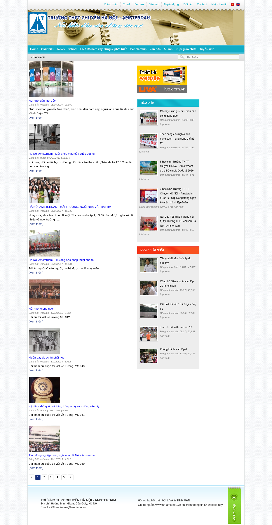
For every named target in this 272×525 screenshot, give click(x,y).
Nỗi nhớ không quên (41, 308)
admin (174, 290)
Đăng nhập (111, 4)
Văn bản (155, 49)
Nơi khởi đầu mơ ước (42, 100)
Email (126, 4)
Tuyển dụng (171, 4)
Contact (202, 4)
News (61, 49)
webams (176, 120)
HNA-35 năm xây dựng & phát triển (103, 49)
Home (34, 49)
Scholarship (138, 49)
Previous (31, 478)
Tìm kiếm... (193, 57)
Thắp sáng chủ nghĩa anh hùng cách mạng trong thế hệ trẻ (177, 139)
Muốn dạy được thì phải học (46, 357)
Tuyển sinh (206, 49)
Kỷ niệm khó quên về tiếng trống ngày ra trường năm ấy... (65, 406)
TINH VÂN (183, 500)
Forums (139, 4)
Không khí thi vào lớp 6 (173, 349)
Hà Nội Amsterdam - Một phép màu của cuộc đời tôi (62, 153)
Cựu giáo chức (186, 49)
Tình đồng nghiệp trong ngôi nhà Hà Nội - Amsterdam (62, 455)
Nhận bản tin (219, 4)
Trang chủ (39, 56)
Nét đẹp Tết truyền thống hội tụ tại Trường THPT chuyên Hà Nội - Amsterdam (178, 221)
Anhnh (175, 267)
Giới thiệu (47, 49)
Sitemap (154, 4)
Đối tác (187, 4)
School (72, 49)
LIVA (170, 500)
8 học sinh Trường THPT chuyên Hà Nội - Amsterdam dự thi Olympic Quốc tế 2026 (177, 166)
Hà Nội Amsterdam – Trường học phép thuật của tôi (61, 260)
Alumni (168, 49)
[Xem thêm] (36, 117)
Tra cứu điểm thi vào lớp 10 (176, 327)
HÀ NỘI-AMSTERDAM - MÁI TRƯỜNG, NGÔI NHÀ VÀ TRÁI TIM (70, 206)
